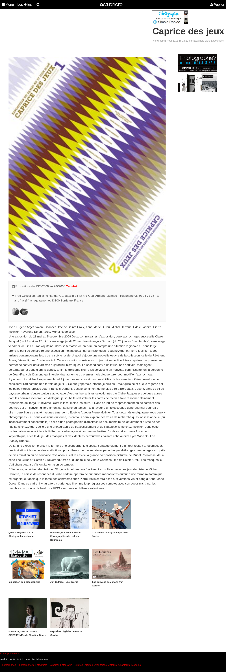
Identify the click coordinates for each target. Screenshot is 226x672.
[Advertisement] (94, 32)
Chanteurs (124, 665)
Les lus (24, 4)
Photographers (25, 665)
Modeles (136, 665)
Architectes (100, 665)
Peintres (78, 665)
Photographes (8, 665)
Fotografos (41, 665)
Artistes (89, 665)
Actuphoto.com (10, 653)
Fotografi (54, 665)
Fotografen (66, 665)
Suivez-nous (42, 659)
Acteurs (112, 665)
